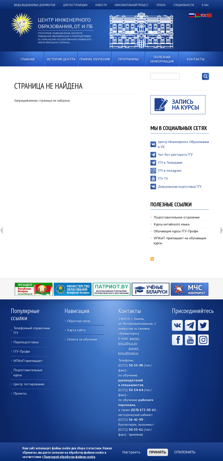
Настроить (131, 453)
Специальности (183, 5)
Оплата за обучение (82, 339)
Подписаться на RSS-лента (152, 259)
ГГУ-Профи (21, 351)
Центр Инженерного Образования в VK (183, 144)
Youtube (190, 339)
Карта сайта (76, 330)
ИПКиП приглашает (28, 360)
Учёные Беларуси (150, 289)
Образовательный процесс (132, 5)
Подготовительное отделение (177, 217)
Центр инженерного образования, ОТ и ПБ (65, 23)
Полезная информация (162, 59)
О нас (205, 5)
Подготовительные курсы (27, 372)
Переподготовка (26, 342)
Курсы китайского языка (171, 224)
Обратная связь (78, 321)
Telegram (190, 325)
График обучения (94, 59)
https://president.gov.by (33, 289)
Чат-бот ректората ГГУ (175, 154)
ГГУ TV (163, 178)
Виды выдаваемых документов (34, 5)
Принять (157, 453)
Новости (101, 5)
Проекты (20, 393)
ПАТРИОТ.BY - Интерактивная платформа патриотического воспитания (111, 289)
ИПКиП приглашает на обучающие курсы (180, 240)
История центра (61, 59)
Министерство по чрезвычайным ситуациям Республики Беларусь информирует (189, 289)
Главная (27, 59)
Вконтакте (177, 325)
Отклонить (185, 453)
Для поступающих (75, 5)
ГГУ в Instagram (169, 170)
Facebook (177, 339)
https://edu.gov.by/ (72, 289)
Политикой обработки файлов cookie (69, 457)
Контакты (195, 59)
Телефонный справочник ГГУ (31, 330)
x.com (203, 325)
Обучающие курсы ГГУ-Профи (176, 231)
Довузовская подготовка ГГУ (180, 186)
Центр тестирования (28, 384)
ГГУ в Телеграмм (170, 162)
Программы (128, 59)
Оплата (161, 5)
